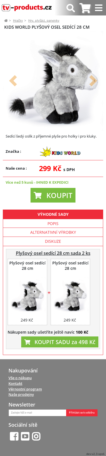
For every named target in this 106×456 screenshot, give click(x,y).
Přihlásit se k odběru (82, 412)
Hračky (18, 20)
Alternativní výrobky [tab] (53, 232)
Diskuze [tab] (53, 241)
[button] (13, 81)
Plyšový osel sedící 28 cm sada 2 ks (53, 253)
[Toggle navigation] (99, 8)
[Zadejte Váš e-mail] (37, 412)
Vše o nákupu (20, 377)
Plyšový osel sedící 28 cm (27, 265)
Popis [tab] (53, 223)
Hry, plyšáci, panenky (43, 20)
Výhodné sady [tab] (53, 214)
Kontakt (15, 383)
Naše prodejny (21, 394)
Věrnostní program (25, 389)
